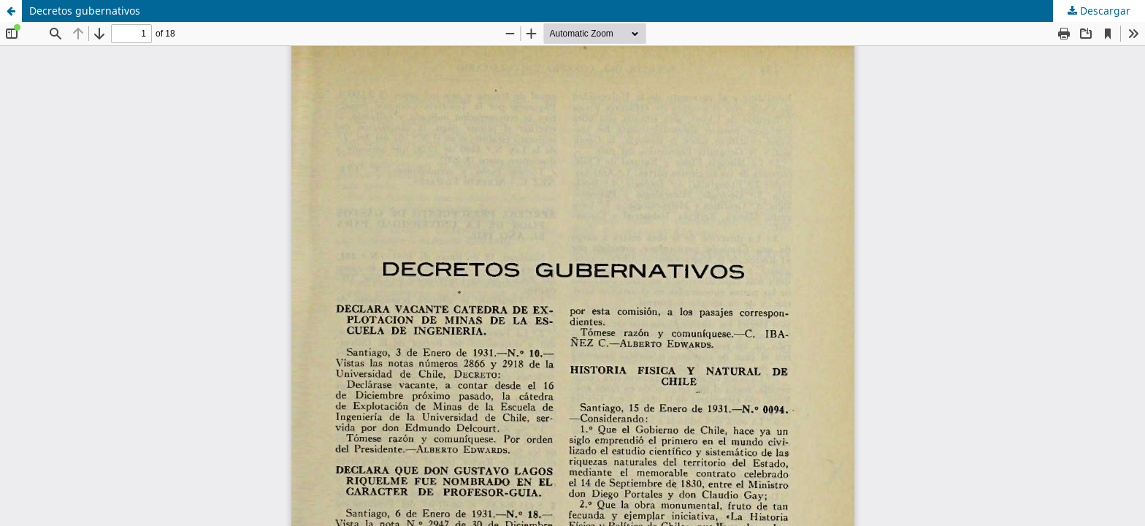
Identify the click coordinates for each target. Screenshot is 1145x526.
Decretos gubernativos (84, 11)
